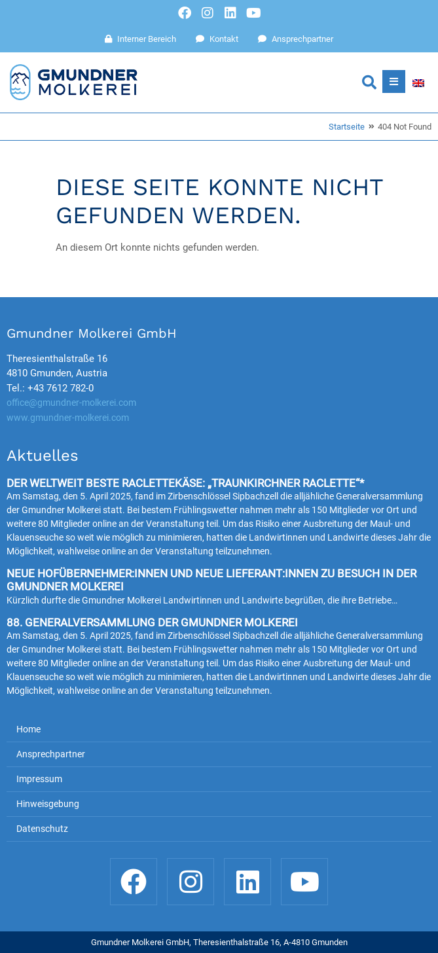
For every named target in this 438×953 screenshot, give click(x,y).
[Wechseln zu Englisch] (418, 82)
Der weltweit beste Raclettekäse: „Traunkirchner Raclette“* (185, 483)
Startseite (347, 127)
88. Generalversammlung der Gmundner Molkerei (152, 622)
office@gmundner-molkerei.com (71, 402)
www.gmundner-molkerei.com (68, 417)
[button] (369, 82)
